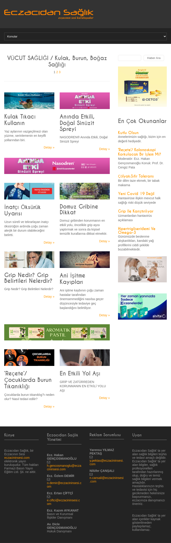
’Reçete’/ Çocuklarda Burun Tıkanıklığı (28, 380)
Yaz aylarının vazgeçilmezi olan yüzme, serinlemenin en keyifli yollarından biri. (26, 136)
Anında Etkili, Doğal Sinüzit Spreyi (77, 123)
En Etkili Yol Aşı (80, 374)
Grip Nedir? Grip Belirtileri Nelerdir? (28, 278)
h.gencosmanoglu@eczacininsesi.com (64, 467)
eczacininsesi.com (17, 457)
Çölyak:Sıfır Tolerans (136, 176)
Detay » (49, 147)
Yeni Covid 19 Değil (136, 194)
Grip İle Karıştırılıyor (135, 211)
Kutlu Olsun (128, 133)
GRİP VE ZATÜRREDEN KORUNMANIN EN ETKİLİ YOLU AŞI (83, 386)
